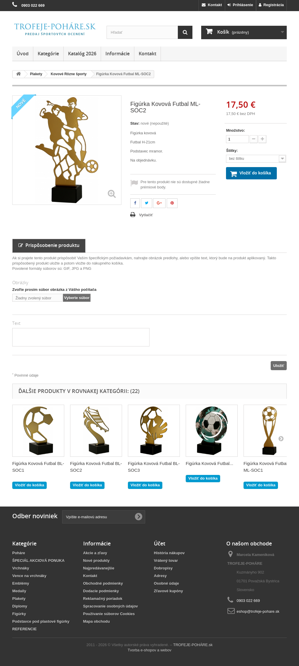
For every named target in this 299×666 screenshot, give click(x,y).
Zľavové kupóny (168, 591)
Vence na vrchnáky (29, 576)
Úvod (23, 53)
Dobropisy (163, 568)
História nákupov (169, 553)
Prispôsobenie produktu (48, 245)
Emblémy (20, 583)
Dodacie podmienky (101, 591)
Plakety (19, 598)
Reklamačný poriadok (102, 598)
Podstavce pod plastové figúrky (40, 621)
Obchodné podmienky (103, 583)
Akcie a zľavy (95, 553)
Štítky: (232, 150)
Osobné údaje (166, 583)
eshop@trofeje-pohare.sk (258, 611)
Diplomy (19, 606)
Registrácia (271, 5)
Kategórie (48, 53)
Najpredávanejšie (98, 568)
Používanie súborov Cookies (109, 614)
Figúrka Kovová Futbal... (209, 463)
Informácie (117, 53)
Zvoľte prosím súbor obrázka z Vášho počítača (54, 289)
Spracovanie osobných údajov (110, 606)
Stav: (135, 123)
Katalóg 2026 (82, 53)
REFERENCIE (24, 629)
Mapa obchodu (96, 621)
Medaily (19, 591)
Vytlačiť (146, 215)
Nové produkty (96, 560)
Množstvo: (235, 130)
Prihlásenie (240, 5)
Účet (159, 543)
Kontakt (212, 5)
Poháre (18, 553)
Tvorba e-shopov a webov (149, 650)
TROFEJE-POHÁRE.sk (193, 645)
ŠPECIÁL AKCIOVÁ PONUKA (38, 560)
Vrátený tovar (166, 560)
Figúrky (19, 614)
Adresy (160, 576)
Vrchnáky (20, 568)
